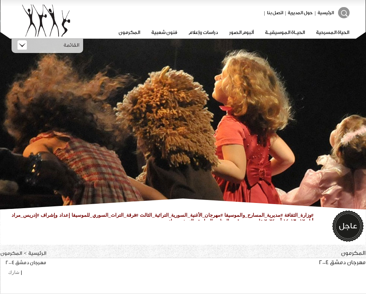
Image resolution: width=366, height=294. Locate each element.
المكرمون (129, 32)
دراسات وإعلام (203, 32)
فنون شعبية (164, 32)
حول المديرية (300, 12)
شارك (13, 272)
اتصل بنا (275, 12)
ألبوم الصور (241, 32)
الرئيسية (326, 12)
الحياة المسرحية (332, 32)
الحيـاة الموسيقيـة (285, 32)
